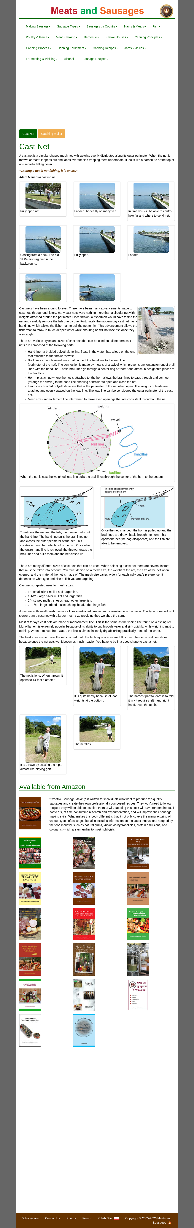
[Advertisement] (97, 99)
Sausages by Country (102, 26)
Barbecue (91, 37)
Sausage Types (68, 26)
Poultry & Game (37, 37)
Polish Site (108, 1218)
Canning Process (38, 48)
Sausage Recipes (95, 59)
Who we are (30, 1218)
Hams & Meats (135, 26)
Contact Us (52, 1218)
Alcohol (70, 59)
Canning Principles (148, 37)
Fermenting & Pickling (41, 59)
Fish (156, 26)
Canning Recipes (105, 48)
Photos (71, 1218)
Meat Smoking (66, 37)
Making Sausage (38, 26)
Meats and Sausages (97, 11)
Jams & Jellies (135, 48)
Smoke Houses (116, 37)
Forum (87, 1218)
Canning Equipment (72, 48)
